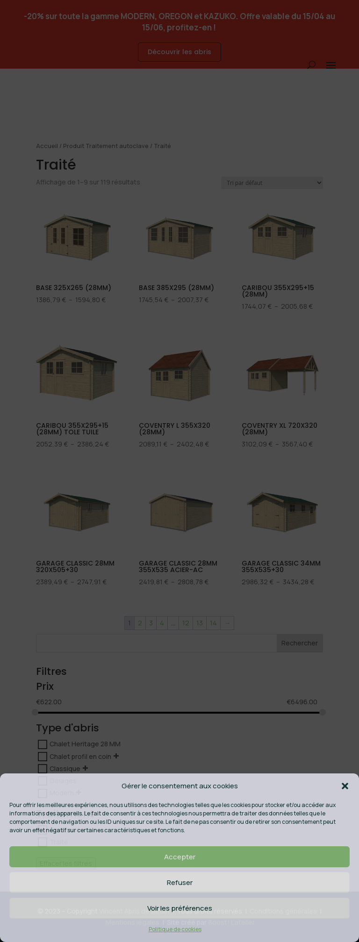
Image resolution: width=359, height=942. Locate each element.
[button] (345, 786)
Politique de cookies (175, 929)
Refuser (180, 882)
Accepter (179, 857)
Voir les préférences (179, 908)
